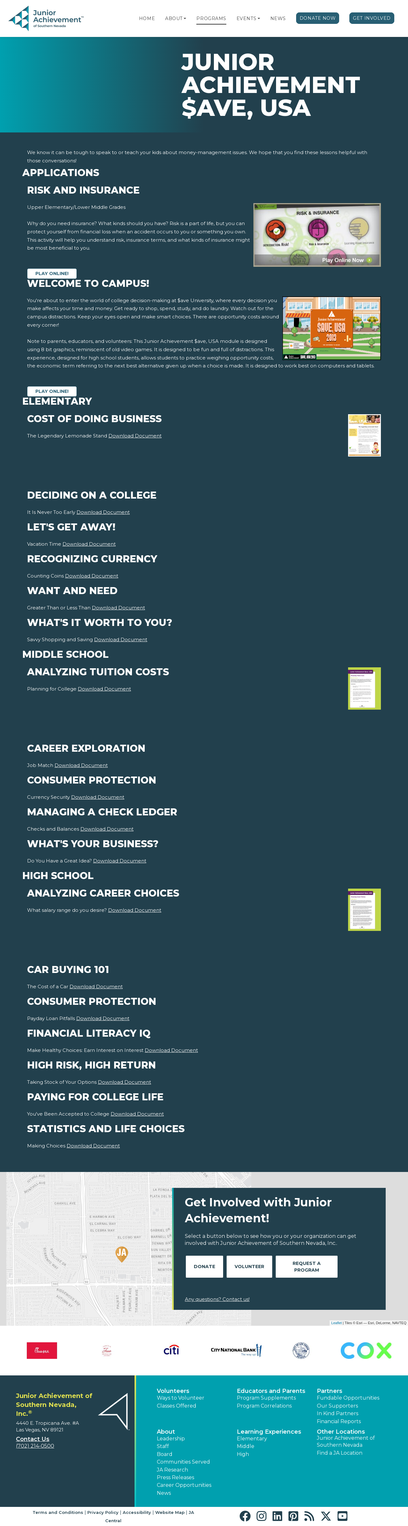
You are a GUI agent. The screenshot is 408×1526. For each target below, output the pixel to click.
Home (147, 18)
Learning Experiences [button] (269, 1432)
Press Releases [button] (175, 1477)
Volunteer (249, 1266)
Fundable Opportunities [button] (348, 1398)
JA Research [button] (172, 1470)
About (174, 18)
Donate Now (318, 18)
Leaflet (336, 1323)
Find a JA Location (339, 1453)
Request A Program (307, 1266)
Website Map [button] (170, 1512)
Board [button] (164, 1454)
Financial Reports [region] (339, 1421)
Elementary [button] (252, 1439)
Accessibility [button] (137, 1512)
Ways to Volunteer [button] (180, 1398)
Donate (204, 1266)
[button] (185, 18)
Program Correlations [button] (264, 1406)
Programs (211, 18)
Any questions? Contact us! (217, 1299)
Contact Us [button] (32, 1439)
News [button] (164, 1493)
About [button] (166, 1432)
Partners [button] (329, 1391)
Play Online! (52, 273)
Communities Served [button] (183, 1462)
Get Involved (372, 18)
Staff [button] (163, 1446)
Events (246, 18)
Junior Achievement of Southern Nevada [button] (346, 1441)
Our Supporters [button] (337, 1406)
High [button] (243, 1454)
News (278, 18)
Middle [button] (245, 1446)
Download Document (135, 436)
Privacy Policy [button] (103, 1512)
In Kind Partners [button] (337, 1413)
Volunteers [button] (173, 1391)
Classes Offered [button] (176, 1406)
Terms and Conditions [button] (58, 1512)
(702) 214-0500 (35, 1446)
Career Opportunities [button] (184, 1485)
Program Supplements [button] (266, 1398)
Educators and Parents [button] (271, 1391)
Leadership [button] (171, 1439)
